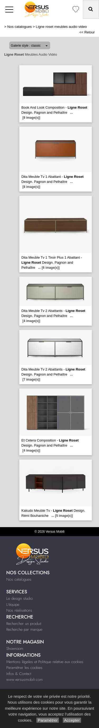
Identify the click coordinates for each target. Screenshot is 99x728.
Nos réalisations (19, 610)
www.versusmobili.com (24, 679)
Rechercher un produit (23, 623)
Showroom (14, 648)
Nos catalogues (19, 27)
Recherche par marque (24, 629)
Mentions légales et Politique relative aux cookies (44, 662)
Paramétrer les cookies (24, 667)
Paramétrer (48, 720)
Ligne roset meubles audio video (61, 27)
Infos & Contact (18, 674)
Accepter (72, 720)
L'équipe (12, 604)
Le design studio (19, 598)
